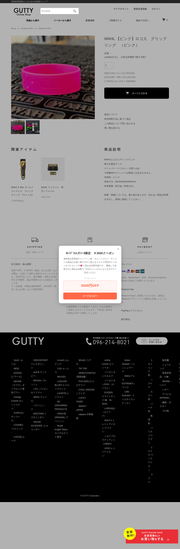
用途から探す (32, 20)
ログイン (156, 9)
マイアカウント (121, 9)
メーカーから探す (62, 20)
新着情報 (90, 20)
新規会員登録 (140, 9)
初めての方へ (142, 20)
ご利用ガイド (115, 20)
